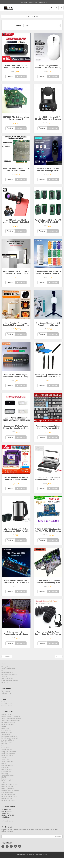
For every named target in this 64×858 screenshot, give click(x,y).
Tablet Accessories (7, 763)
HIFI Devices (5, 730)
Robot (3, 747)
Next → (58, 656)
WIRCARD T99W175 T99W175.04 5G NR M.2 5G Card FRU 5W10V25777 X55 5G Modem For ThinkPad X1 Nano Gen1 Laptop (16, 171)
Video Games (5, 736)
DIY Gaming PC (6, 782)
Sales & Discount (6, 705)
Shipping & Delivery (7, 680)
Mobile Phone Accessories (9, 786)
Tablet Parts (5, 761)
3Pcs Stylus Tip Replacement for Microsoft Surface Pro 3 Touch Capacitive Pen (48, 376)
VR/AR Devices (6, 745)
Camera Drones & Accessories (10, 718)
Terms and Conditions (8, 670)
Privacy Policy (5, 668)
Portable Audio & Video (8, 724)
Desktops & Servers (7, 780)
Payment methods (7, 674)
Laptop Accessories (7, 767)
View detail (10, 76)
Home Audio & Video (7, 726)
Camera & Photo (6, 716)
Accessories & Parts (7, 741)
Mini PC (3, 778)
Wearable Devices (6, 743)
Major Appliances (6, 800)
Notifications (5, 703)
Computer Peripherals (8, 755)
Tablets (3, 759)
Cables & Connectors (7, 777)
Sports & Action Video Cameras (11, 720)
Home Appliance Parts (8, 802)
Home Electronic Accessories (10, 740)
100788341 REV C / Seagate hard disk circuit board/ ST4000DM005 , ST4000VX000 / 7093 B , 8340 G (16, 120)
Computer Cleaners (7, 757)
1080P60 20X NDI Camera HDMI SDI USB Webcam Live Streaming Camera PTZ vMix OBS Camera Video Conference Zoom (48, 120)
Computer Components (8, 753)
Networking (4, 775)
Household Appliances (8, 796)
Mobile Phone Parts (7, 788)
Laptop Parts (5, 769)
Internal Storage (6, 773)
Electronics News (6, 707)
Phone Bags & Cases (7, 790)
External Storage (6, 771)
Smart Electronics (6, 734)
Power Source (5, 749)
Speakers (4, 728)
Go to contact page (7, 822)
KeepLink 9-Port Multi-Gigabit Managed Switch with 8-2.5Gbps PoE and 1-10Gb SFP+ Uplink (16, 376)
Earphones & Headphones (9, 738)
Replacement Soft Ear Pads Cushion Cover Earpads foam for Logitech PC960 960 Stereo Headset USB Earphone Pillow (48, 635)
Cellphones (4, 784)
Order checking (33, 2)
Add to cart (21, 76)
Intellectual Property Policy (9, 682)
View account (43, 2)
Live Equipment (6, 732)
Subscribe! (58, 838)
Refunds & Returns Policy (9, 676)
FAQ (2, 672)
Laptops (3, 765)
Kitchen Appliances (7, 794)
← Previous (7, 656)
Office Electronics (6, 751)
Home (28, 16)
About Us (4, 678)
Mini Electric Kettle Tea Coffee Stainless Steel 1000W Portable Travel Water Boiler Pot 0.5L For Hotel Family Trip (16, 532)
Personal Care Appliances (9, 798)
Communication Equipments (10, 792)
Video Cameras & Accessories (10, 722)
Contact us (24, 2)
